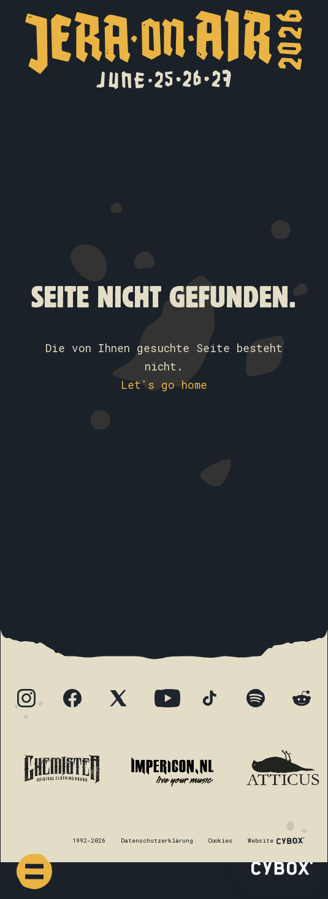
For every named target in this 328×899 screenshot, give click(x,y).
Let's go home (164, 385)
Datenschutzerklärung (157, 840)
